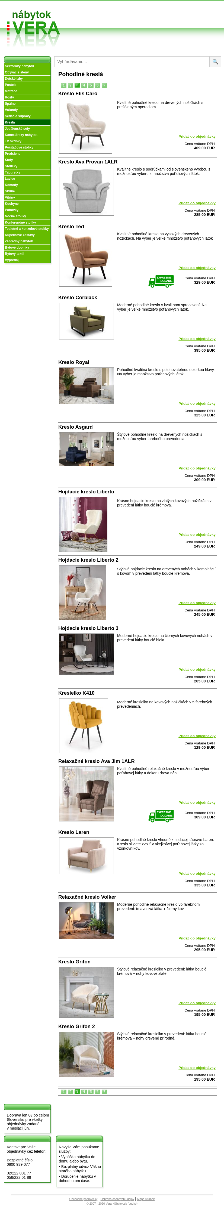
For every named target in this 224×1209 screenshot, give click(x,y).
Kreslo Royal (73, 362)
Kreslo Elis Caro (77, 93)
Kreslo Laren (73, 832)
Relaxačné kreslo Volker (87, 897)
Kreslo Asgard (75, 427)
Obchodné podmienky (125, 9)
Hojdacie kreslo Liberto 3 (88, 628)
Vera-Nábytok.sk (116, 1203)
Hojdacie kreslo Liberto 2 (88, 560)
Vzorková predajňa (160, 9)
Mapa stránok (146, 1199)
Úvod (84, 7)
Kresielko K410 (76, 693)
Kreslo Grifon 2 (76, 1026)
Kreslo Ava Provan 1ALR (87, 162)
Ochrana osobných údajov (117, 1199)
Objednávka (127, 24)
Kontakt (161, 17)
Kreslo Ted (71, 226)
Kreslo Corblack (77, 297)
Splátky (123, 17)
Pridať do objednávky (197, 136)
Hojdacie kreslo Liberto (86, 491)
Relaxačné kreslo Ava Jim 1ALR (96, 761)
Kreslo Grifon (74, 961)
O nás (85, 13)
